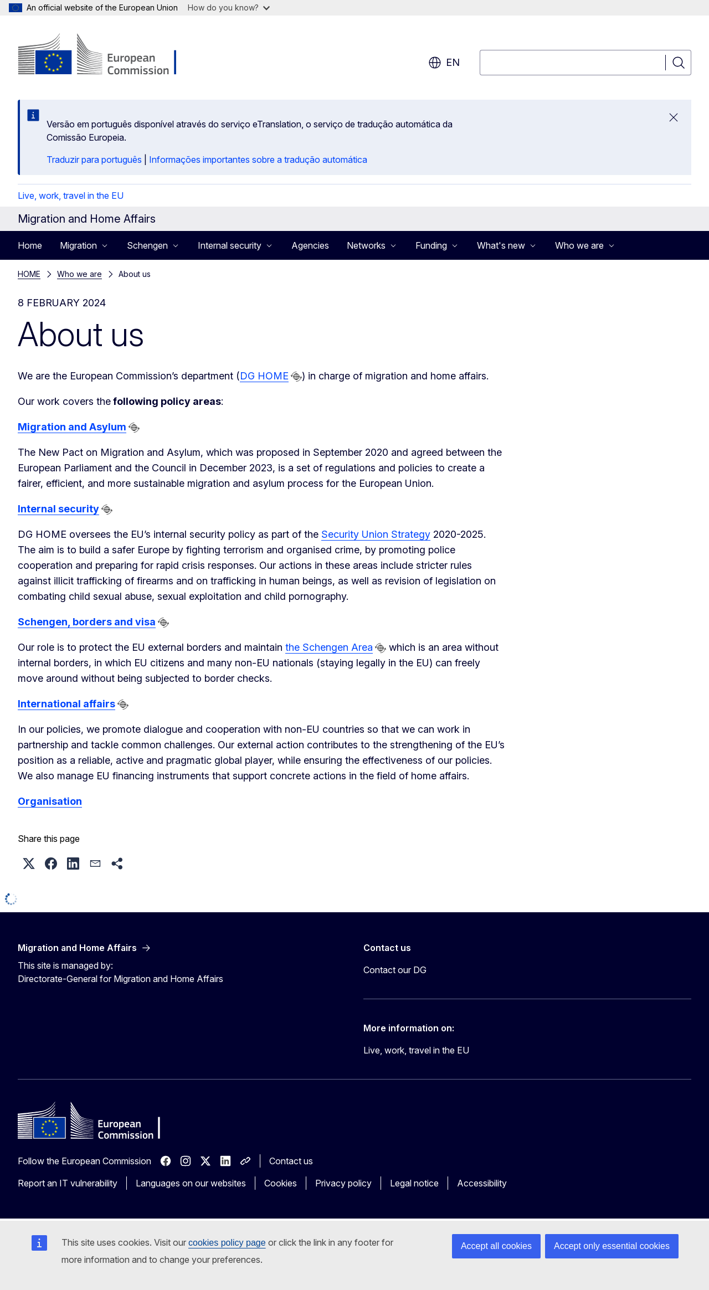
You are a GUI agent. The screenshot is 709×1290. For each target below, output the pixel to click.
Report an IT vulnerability (67, 1183)
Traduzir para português (94, 159)
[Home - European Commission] (107, 55)
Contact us (291, 1160)
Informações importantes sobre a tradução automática (258, 159)
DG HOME (264, 376)
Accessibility (482, 1183)
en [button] (444, 62)
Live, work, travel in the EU (71, 195)
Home (30, 245)
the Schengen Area (329, 647)
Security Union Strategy (375, 534)
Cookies (280, 1183)
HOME (29, 274)
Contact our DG (395, 969)
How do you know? (229, 7)
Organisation (50, 801)
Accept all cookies (496, 1246)
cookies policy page (227, 1242)
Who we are (79, 274)
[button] (29, 863)
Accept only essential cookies (612, 1246)
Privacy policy (343, 1183)
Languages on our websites (191, 1183)
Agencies (310, 245)
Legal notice (414, 1183)
